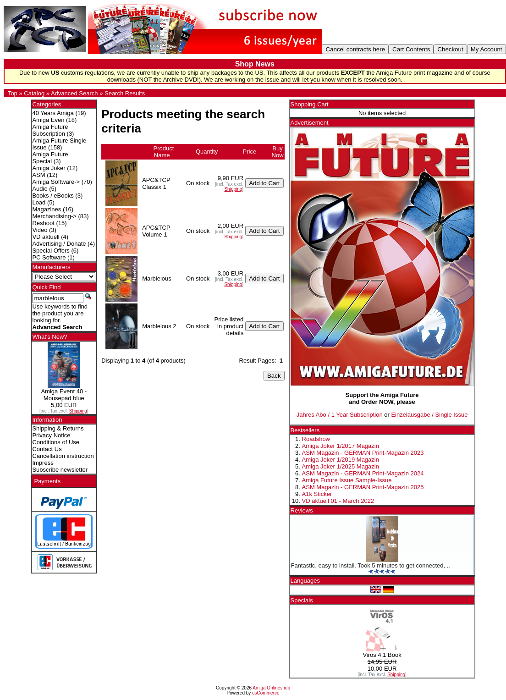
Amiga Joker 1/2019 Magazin (340, 459)
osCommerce (265, 692)
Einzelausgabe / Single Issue (429, 414)
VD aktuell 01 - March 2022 (338, 500)
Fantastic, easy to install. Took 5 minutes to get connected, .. (370, 565)
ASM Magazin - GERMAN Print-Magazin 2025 (363, 487)
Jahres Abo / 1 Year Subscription (340, 414)
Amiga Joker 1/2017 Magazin (340, 445)
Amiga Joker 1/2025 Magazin (340, 466)
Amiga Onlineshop (271, 687)
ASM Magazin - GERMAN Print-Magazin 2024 (363, 473)
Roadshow (316, 438)
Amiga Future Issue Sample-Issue (347, 480)
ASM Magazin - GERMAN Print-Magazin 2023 (363, 452)
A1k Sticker (317, 494)
